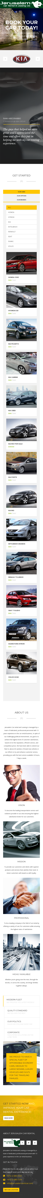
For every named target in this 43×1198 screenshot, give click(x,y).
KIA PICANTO (13, 341)
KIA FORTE (12, 467)
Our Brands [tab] (21, 200)
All (9, 207)
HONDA (11, 212)
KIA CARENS (13, 372)
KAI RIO (11, 499)
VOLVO (11, 246)
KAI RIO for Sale (15, 436)
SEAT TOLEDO (14, 594)
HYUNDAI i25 (13, 309)
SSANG (10, 241)
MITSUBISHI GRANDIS (16, 531)
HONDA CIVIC (13, 277)
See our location (11, 1190)
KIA (9, 222)
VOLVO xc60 (13, 657)
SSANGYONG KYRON (16, 626)
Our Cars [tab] (21, 192)
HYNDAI (11, 217)
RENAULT (11, 232)
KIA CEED (12, 404)
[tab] (21, 1001)
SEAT (10, 236)
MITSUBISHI (12, 227)
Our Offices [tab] (21, 196)
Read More (8, 1118)
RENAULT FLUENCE (15, 562)
